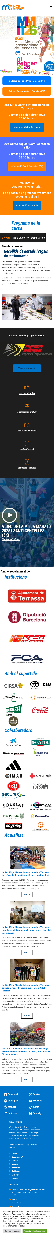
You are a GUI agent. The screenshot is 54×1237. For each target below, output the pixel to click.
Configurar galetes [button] (12, 1231)
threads (12, 1106)
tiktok (36, 1106)
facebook (13, 1094)
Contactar (15, 1178)
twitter (36, 1094)
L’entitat (15, 1160)
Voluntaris (16, 1167)
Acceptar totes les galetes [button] (34, 1231)
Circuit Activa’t (17, 1157)
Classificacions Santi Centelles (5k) (27, 91)
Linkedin (12, 1113)
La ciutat (15, 1175)
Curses (14, 1153)
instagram (13, 1100)
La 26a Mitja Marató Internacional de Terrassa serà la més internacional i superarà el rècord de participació (27, 930)
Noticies (15, 1164)
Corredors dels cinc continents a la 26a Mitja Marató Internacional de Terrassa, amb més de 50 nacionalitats (26, 1051)
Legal (28, 1145)
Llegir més (26, 894)
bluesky (37, 1113)
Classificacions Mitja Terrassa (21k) (27, 81)
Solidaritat (16, 1171)
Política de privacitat (17, 1145)
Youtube (37, 1100)
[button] (27, 127)
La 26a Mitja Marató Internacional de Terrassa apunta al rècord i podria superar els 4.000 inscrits (26, 988)
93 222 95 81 (16, 1202)
